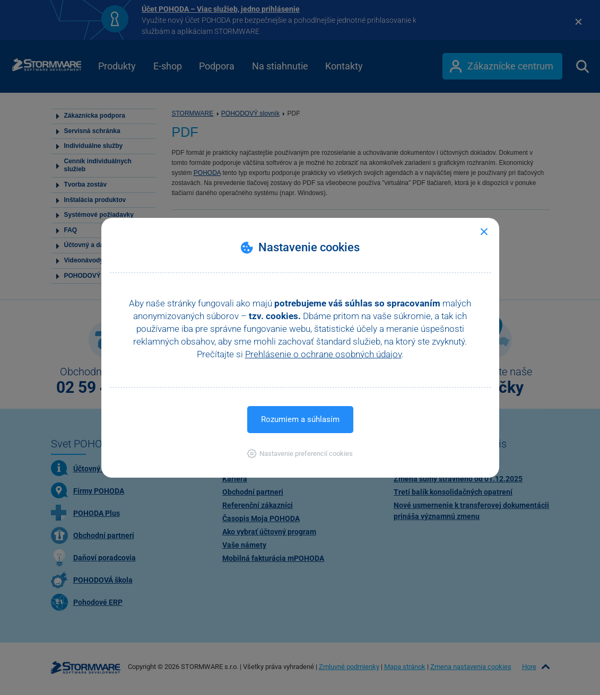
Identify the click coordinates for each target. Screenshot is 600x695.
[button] (300, 454)
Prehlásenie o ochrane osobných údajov (323, 354)
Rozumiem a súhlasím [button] (300, 419)
